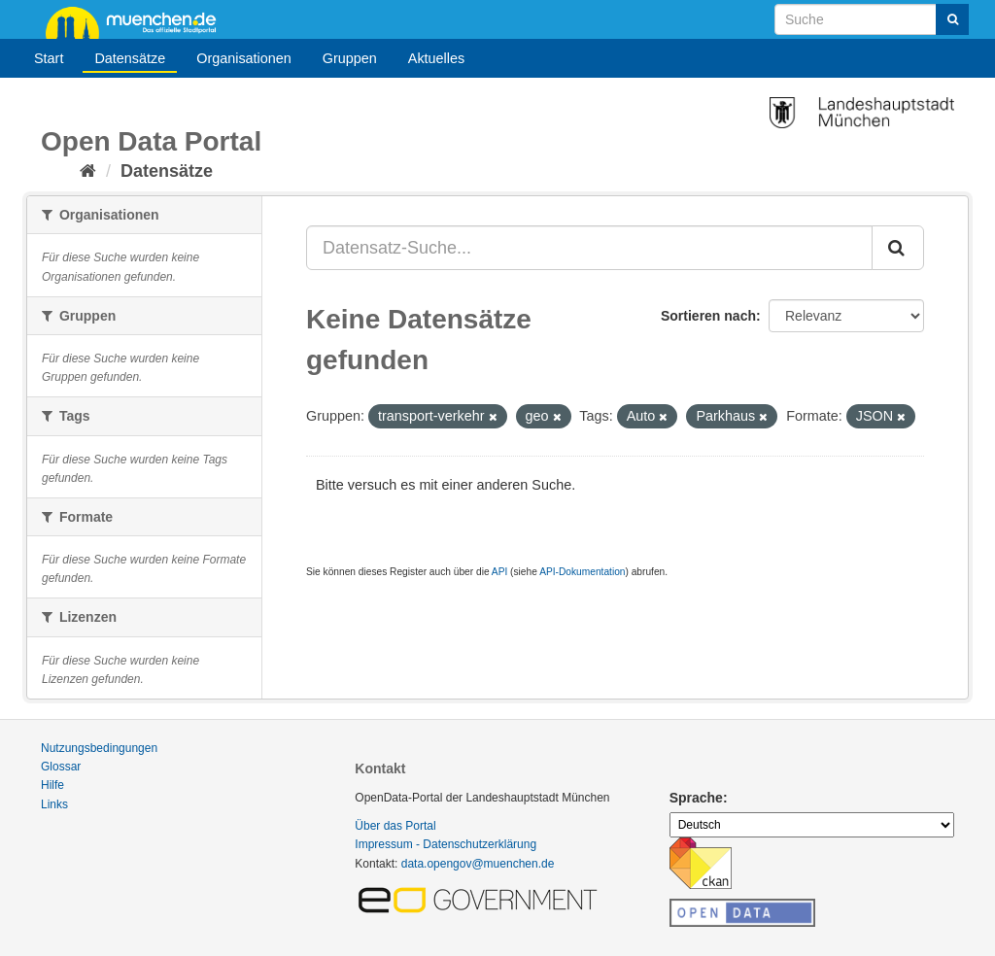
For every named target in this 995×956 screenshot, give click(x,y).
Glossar (61, 766)
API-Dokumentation (582, 571)
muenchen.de (138, 21)
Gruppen (350, 58)
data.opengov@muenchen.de (478, 864)
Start (48, 58)
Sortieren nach (708, 316)
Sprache (696, 797)
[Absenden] (952, 19)
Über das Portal (395, 826)
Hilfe (52, 785)
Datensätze (129, 58)
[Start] (88, 171)
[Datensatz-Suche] (871, 19)
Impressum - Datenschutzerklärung (445, 844)
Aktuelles (436, 58)
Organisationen (244, 58)
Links (54, 804)
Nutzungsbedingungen (99, 748)
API (499, 571)
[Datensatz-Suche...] (589, 247)
